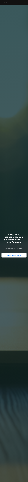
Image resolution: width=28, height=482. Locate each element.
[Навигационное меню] (25, 2)
